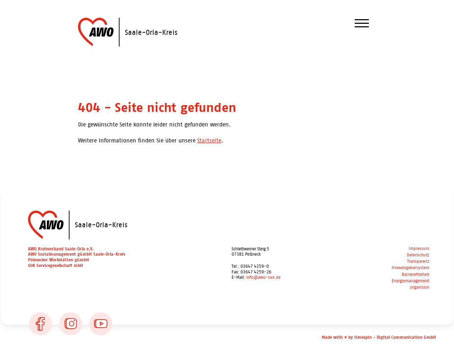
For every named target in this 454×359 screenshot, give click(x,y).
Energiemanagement (410, 281)
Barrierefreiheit (415, 274)
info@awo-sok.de (263, 277)
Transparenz (418, 261)
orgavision (419, 287)
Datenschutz (418, 255)
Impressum (419, 248)
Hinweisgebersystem (410, 268)
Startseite (209, 140)
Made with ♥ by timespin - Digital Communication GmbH (379, 337)
